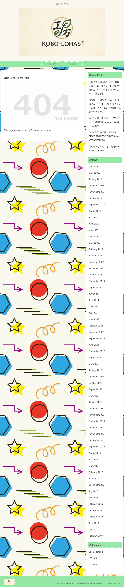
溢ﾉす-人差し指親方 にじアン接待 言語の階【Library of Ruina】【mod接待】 (104, 122)
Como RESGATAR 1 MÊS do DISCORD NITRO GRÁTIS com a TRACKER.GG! (104, 136)
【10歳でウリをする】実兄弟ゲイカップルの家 (104, 148)
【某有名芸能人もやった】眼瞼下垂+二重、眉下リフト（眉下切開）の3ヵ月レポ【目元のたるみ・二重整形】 (104, 88)
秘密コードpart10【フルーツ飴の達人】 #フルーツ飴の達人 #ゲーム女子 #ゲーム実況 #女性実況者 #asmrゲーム (105, 106)
